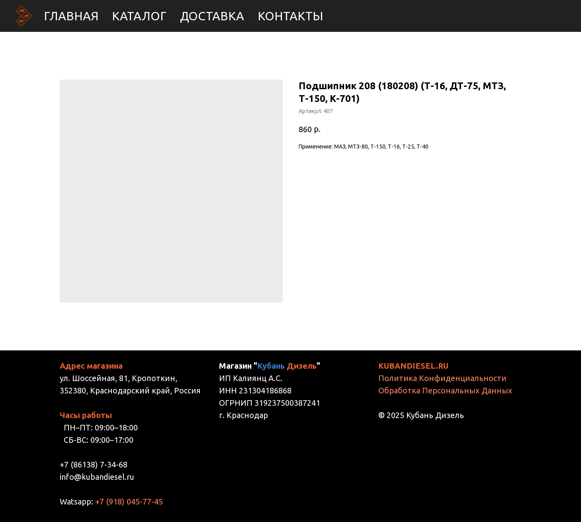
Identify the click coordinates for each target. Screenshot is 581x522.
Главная (71, 16)
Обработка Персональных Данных (445, 390)
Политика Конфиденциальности (442, 378)
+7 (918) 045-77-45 (129, 501)
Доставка (212, 16)
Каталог (139, 16)
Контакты (290, 16)
